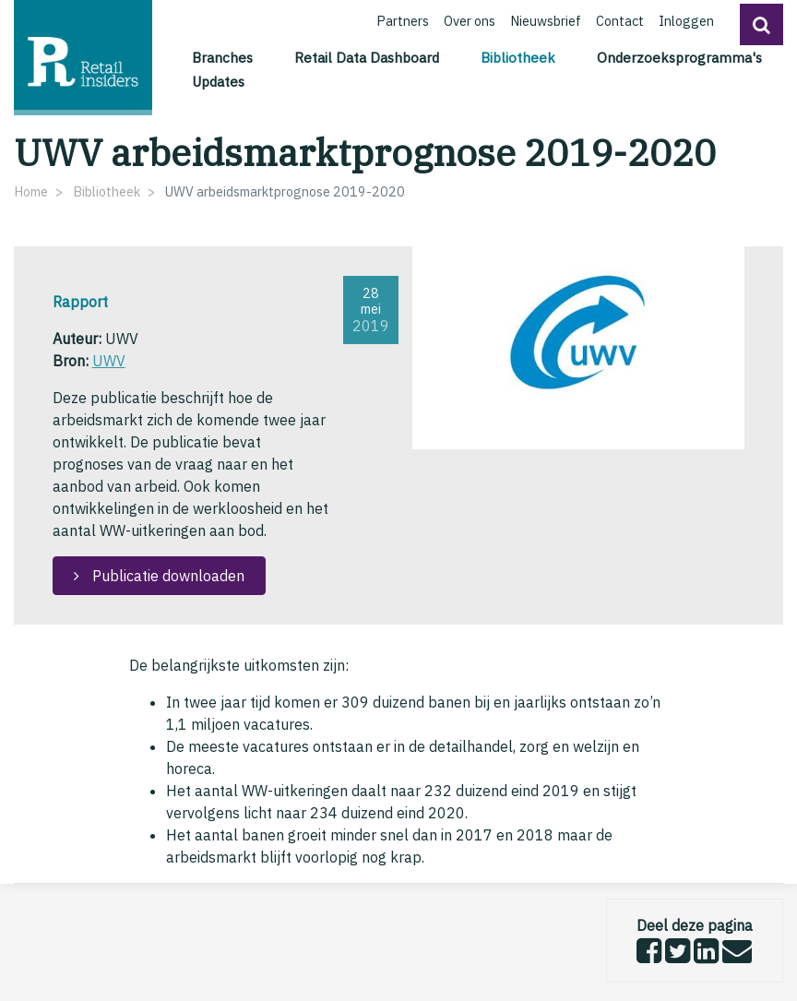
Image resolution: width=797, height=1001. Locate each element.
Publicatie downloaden (166, 575)
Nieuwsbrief (545, 21)
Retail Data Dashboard (366, 57)
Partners (402, 21)
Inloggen (686, 21)
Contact (620, 21)
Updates (218, 81)
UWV (108, 361)
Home (31, 191)
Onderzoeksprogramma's (679, 57)
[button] (761, 24)
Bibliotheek (521, 56)
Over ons (469, 21)
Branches (222, 57)
